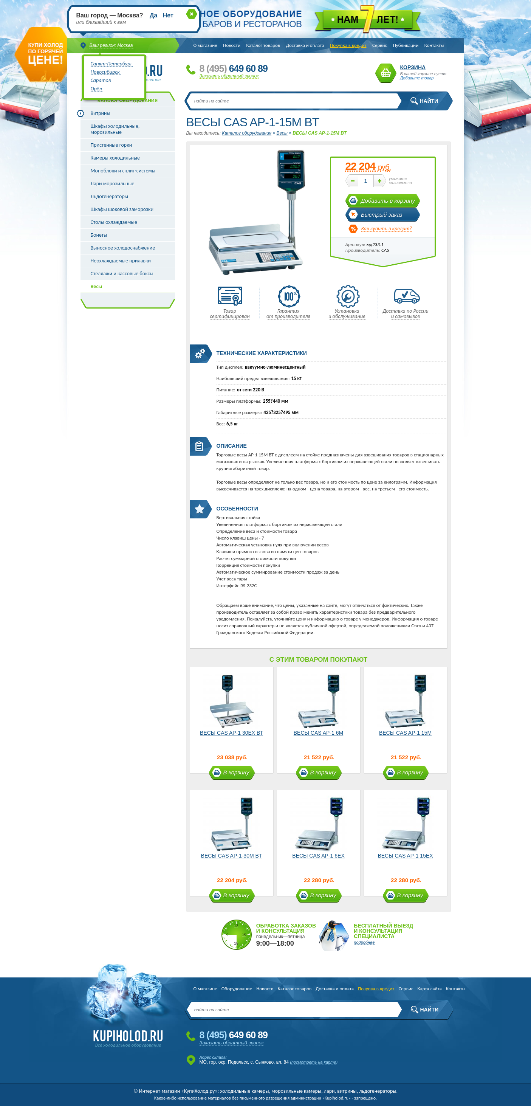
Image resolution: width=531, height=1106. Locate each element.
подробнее (364, 942)
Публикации (405, 45)
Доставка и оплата (305, 45)
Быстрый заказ (382, 214)
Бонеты (99, 235)
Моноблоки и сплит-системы (123, 171)
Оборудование (236, 988)
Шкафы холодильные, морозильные (115, 129)
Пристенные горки (111, 145)
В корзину (236, 772)
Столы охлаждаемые (114, 222)
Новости (231, 45)
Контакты (434, 45)
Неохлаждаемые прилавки (121, 260)
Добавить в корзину (388, 200)
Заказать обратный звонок (229, 76)
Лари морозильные (113, 183)
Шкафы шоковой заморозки (122, 209)
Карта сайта (429, 988)
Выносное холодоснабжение (123, 248)
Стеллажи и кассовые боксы (122, 273)
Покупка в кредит (348, 45)
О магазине (205, 45)
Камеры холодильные (115, 158)
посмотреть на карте (313, 1062)
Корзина (385, 73)
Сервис (379, 45)
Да (153, 15)
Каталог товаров (263, 45)
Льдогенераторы (109, 196)
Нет (168, 15)
